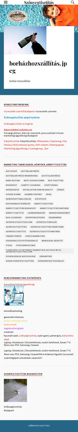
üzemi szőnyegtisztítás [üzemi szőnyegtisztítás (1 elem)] (20, 261)
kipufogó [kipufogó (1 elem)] (40, 199)
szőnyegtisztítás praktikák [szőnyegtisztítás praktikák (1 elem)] (47, 227)
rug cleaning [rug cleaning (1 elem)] (14, 217)
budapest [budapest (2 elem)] (11, 185)
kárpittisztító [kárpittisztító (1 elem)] (15, 213)
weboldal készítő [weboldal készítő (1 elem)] (52, 241)
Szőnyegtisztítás (39, 425)
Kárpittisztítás (12, 141)
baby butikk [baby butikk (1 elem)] (13, 180)
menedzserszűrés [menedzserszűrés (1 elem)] (59, 213)
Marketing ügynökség (15, 148)
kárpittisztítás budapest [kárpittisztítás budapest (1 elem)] (21, 208)
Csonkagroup (35, 148)
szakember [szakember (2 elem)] (55, 217)
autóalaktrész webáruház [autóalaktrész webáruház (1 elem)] (22, 176)
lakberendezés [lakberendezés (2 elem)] (36, 213)
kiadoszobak (10, 324)
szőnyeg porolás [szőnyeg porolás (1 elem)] (46, 222)
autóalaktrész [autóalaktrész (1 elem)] (30, 171)
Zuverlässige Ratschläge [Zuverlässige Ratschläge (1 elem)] (21, 256)
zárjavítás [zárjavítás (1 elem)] (46, 256)
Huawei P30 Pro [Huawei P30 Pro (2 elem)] (33, 194)
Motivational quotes (23, 144)
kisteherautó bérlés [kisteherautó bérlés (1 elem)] (18, 204)
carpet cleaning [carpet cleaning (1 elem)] (30, 185)
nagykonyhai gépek (14, 328)
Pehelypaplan (56, 144)
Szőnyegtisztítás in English (18, 123)
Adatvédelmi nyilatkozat (18, 129)
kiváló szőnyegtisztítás (15, 320)
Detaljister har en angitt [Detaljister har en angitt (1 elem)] (38, 190)
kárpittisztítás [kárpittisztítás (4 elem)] (43, 204)
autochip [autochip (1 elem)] (11, 171)
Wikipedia (42, 141)
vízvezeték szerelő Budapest (19, 111)
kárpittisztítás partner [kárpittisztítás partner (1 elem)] (54, 208)
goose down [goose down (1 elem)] (13, 194)
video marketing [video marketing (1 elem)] (35, 236)
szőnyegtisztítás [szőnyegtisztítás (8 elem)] (16, 227)
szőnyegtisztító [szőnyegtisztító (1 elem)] (16, 231)
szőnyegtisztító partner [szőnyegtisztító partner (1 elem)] (45, 231)
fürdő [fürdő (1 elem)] (60, 190)
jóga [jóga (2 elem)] (48, 194)
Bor (47, 148)
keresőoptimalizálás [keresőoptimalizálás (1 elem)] (18, 199)
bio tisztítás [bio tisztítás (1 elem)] (55, 180)
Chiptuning (55, 141)
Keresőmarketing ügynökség (19, 284)
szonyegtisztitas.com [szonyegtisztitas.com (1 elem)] (19, 222)
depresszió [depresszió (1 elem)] (12, 190)
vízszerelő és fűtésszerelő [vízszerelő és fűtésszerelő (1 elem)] (22, 241)
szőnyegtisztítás (28, 335)
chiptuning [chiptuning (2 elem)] (51, 185)
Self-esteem (41, 144)
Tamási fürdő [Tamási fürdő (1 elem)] (13, 236)
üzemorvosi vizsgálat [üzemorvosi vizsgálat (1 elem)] (51, 261)
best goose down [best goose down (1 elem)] (34, 180)
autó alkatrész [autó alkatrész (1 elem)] (51, 176)
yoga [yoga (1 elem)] (9, 245)
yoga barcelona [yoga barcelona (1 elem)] (25, 245)
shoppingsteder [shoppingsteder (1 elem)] (35, 217)
